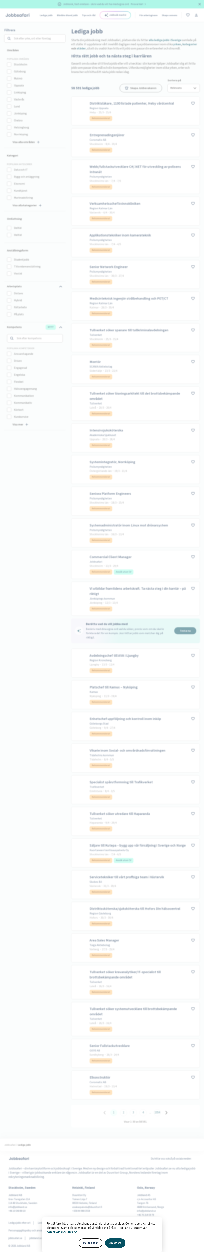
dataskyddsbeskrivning (62, 1232)
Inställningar (90, 1243)
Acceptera (115, 1243)
